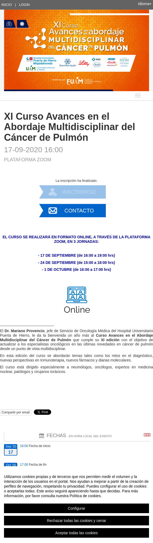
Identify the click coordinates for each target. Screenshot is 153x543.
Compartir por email (16, 412)
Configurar (76, 508)
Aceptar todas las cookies (76, 533)
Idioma (144, 4)
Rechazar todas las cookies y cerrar (76, 520)
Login (24, 5)
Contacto (79, 211)
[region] (76, 504)
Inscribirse (79, 192)
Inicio (6, 5)
